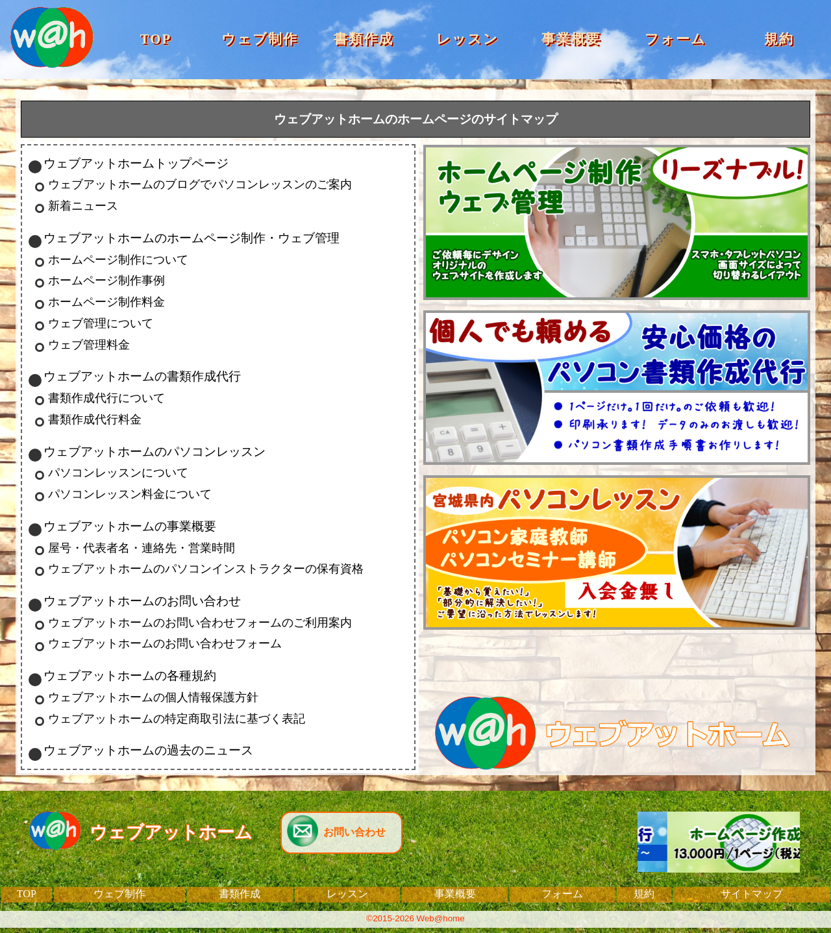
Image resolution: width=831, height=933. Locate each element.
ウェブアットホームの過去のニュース (148, 750)
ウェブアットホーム (171, 832)
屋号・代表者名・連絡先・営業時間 (141, 547)
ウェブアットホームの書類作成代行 (142, 376)
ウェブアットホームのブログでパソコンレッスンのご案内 (200, 184)
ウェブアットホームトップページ (136, 163)
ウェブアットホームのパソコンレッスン (154, 451)
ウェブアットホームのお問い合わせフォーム (165, 643)
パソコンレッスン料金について (130, 494)
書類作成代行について (106, 398)
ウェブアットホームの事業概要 (129, 526)
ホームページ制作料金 (106, 301)
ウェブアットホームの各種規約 (129, 675)
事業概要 (571, 38)
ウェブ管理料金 (89, 344)
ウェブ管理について (100, 323)
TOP (155, 38)
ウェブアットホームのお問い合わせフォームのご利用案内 (200, 622)
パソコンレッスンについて (118, 472)
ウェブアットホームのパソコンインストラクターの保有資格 (206, 568)
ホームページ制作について (118, 259)
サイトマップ (752, 893)
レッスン (467, 38)
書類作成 (363, 38)
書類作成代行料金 (95, 419)
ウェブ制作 (259, 38)
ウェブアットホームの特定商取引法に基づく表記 (176, 718)
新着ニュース (83, 205)
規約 (779, 38)
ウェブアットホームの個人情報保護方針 (153, 697)
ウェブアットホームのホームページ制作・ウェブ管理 (191, 238)
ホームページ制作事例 (106, 280)
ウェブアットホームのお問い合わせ (142, 601)
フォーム (675, 38)
